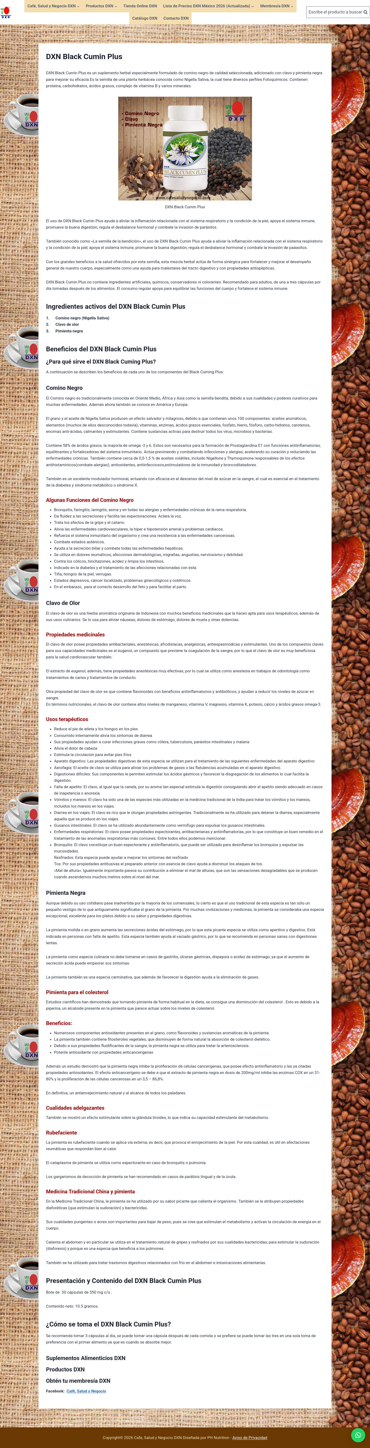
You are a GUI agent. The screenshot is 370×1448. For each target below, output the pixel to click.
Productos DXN (65, 1369)
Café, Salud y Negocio (86, 1391)
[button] (358, 1435)
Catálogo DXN (144, 18)
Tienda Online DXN (140, 6)
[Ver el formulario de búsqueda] (338, 12)
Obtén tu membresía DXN (78, 1381)
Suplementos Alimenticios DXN (86, 1358)
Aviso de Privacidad (249, 1437)
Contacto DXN (176, 18)
